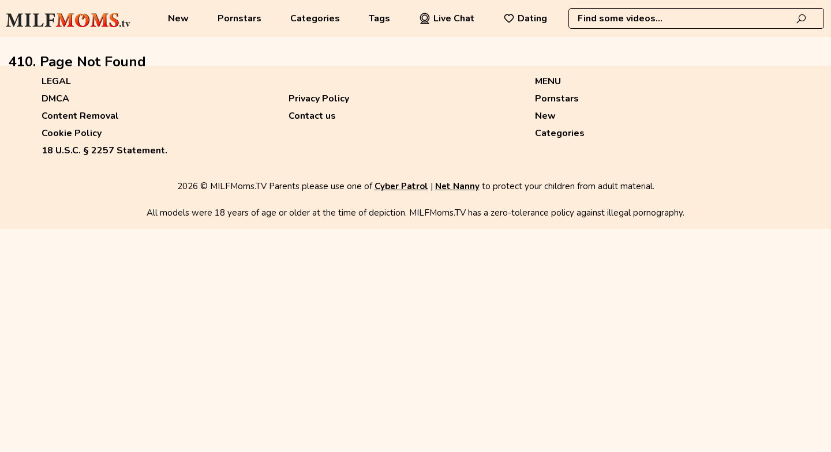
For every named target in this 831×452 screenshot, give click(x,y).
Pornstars (239, 18)
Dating (525, 18)
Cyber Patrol (401, 186)
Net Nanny (457, 186)
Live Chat (446, 18)
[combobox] (696, 18)
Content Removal (80, 116)
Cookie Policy (72, 133)
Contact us (312, 116)
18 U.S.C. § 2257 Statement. (104, 150)
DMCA (55, 98)
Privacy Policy (319, 98)
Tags (379, 18)
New (178, 18)
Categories (315, 18)
